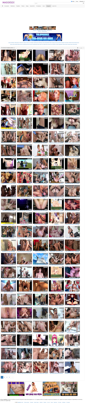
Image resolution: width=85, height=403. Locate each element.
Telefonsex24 (36, 42)
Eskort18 (72, 42)
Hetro (73, 1)
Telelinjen (12, 42)
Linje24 (9, 42)
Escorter (30, 44)
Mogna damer (70, 44)
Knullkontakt (34, 44)
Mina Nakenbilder (46, 42)
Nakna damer (65, 44)
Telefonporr (41, 42)
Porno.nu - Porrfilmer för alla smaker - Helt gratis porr (42, 30)
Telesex (24, 42)
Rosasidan (66, 42)
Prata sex (28, 42)
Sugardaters (60, 44)
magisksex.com (20, 402)
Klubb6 (70, 42)
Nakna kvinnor (20, 44)
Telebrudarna (17, 42)
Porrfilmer (54, 44)
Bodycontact (77, 42)
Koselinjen (32, 42)
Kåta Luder (12, 44)
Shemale (81, 1)
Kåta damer (75, 44)
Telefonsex (21, 42)
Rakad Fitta (45, 44)
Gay (77, 1)
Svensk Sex (50, 44)
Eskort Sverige (52, 42)
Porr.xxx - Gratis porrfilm (42, 31)
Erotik (38, 44)
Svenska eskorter (58, 42)
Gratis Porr (41, 44)
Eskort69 (15, 44)
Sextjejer (62, 42)
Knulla (57, 44)
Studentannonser (26, 44)
